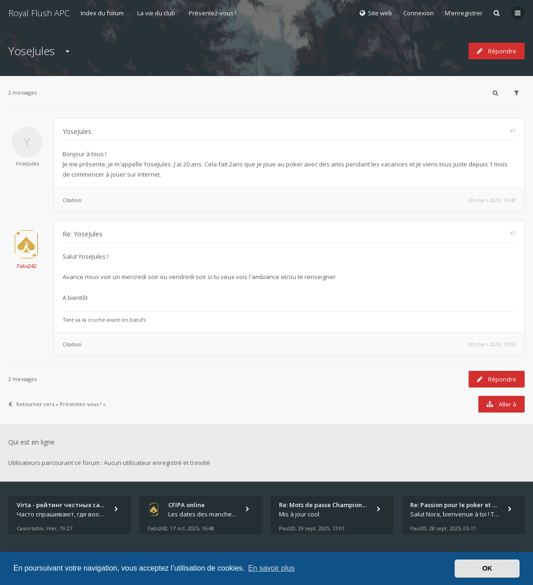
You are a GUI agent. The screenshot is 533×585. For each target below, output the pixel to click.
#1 (513, 130)
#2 (513, 232)
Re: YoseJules (82, 233)
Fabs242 (27, 265)
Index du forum (102, 13)
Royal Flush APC (39, 13)
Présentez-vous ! (212, 13)
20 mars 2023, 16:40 (492, 200)
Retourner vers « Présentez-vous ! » (57, 404)
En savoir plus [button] (271, 568)
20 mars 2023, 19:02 (492, 344)
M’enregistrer (463, 13)
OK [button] (487, 568)
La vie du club (156, 13)
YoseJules (31, 50)
